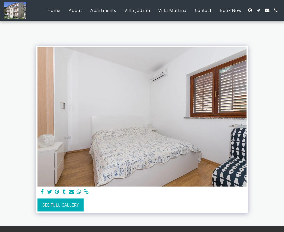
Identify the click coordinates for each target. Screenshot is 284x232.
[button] (259, 10)
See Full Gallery (60, 205)
